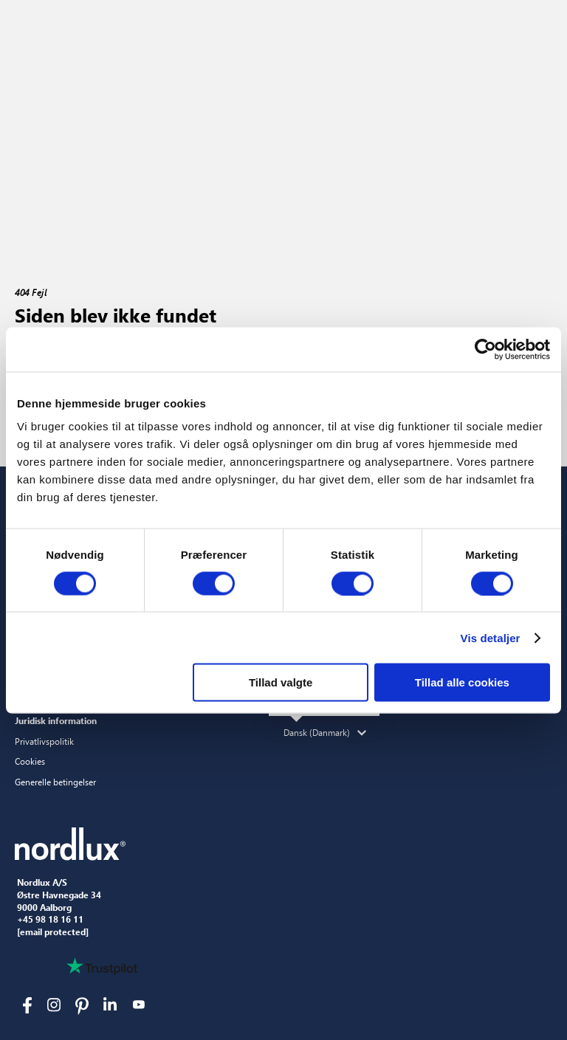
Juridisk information (56, 720)
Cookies (30, 761)
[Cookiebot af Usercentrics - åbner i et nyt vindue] (485, 349)
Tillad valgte (280, 682)
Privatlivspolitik (44, 741)
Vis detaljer (490, 637)
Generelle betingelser (55, 782)
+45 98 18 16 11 (50, 920)
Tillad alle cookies (462, 682)
